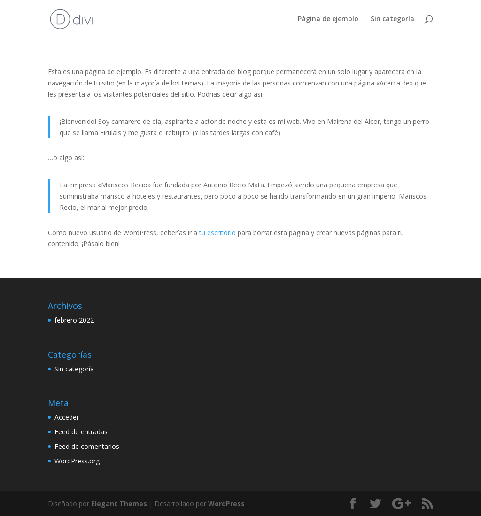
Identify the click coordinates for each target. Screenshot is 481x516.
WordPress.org (77, 460)
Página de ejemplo (328, 19)
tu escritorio (217, 232)
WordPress (226, 503)
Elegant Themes (119, 503)
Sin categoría (392, 19)
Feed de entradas (81, 431)
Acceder (66, 417)
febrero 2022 (74, 320)
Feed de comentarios (86, 446)
